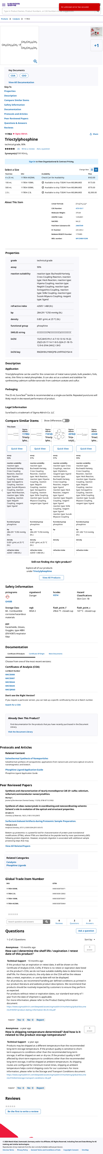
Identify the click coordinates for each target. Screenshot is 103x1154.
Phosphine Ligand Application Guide (24, 769)
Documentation (12, 109)
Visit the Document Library (20, 731)
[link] (13, 914)
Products (4, 19)
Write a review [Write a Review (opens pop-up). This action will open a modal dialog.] (28, 148)
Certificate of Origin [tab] (37, 654)
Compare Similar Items (16, 100)
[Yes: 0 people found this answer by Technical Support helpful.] (20, 1020)
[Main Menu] (3, 4)
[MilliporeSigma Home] (14, 4)
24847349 (79, 225)
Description (10, 95)
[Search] (98, 11)
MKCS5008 (10, 674)
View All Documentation (21, 82)
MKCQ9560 (10, 689)
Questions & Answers (15, 123)
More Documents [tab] (55, 654)
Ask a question (86, 930)
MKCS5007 (10, 678)
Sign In (32, 161)
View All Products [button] (51, 577)
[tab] (7, 19)
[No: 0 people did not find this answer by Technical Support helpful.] (30, 1020)
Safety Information (14, 104)
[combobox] (51, 11)
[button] (89, 948)
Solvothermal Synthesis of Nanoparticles (26, 758)
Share (94, 134)
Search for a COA (13, 704)
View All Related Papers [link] (17, 846)
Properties (10, 91)
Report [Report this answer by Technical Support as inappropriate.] (40, 1019)
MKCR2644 (10, 682)
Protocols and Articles (16, 113)
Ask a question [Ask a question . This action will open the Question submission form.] (43, 148)
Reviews (8, 127)
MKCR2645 (10, 686)
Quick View (16, 448)
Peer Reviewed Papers (16, 118)
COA (13, 75)
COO (24, 75)
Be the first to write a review (24, 1112)
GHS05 (8, 601)
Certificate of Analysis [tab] (16, 654)
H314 (55, 595)
